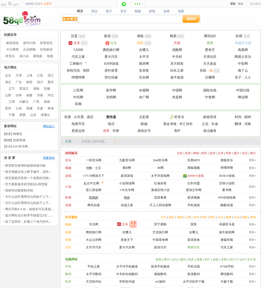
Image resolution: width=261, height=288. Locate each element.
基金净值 (170, 124)
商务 (8, 134)
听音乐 (177, 117)
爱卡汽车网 (127, 247)
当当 (111, 43)
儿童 (188, 217)
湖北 (8, 82)
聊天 (253, 153)
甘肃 (40, 108)
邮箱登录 (210, 117)
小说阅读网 (127, 183)
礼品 (237, 217)
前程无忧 (73, 70)
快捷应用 (10, 34)
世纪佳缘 (111, 77)
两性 (212, 217)
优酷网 (177, 50)
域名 (191, 259)
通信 (172, 217)
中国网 (177, 90)
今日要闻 (12, 49)
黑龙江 (24, 88)
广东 (19, 82)
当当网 (93, 224)
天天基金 (210, 63)
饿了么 (243, 70)
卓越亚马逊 (243, 43)
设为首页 (255, 3)
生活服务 (71, 217)
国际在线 (210, 90)
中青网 (210, 97)
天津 (19, 75)
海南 (47, 101)
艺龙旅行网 (160, 232)
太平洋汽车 (93, 247)
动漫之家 (127, 205)
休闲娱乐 (71, 153)
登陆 (232, 3)
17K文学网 (126, 190)
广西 (36, 101)
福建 (29, 95)
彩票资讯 (46, 43)
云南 (19, 108)
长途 (214, 124)
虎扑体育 (111, 70)
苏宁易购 (160, 224)
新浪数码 (193, 274)
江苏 (40, 75)
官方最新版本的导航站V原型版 (26, 184)
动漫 (68, 205)
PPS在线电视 (227, 197)
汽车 (68, 247)
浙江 (51, 75)
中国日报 (242, 90)
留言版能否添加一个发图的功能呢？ (30, 178)
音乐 (123, 11)
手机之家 (93, 266)
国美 (194, 224)
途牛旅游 (177, 77)
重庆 (51, 82)
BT (243, 259)
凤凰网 (243, 50)
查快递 (111, 117)
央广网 (144, 97)
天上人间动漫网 (160, 205)
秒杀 (84, 43)
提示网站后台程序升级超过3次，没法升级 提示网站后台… (45, 215)
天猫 (177, 43)
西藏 (29, 108)
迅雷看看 (160, 197)
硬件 (167, 259)
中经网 (78, 97)
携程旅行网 (111, 50)
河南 (40, 95)
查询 (253, 217)
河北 (51, 95)
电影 (127, 197)
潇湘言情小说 (160, 190)
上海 (29, 75)
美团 (210, 43)
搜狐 (140, 36)
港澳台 (45, 115)
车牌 (115, 131)
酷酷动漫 (227, 205)
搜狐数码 (160, 274)
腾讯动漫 (93, 205)
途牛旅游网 (227, 232)
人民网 (78, 90)
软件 (68, 281)
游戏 (166, 11)
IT (238, 259)
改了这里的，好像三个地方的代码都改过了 (34, 221)
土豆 (98, 168)
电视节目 (78, 124)
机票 (67, 117)
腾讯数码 (227, 274)
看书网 (226, 190)
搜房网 (144, 63)
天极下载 (227, 281)
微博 (115, 36)
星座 (188, 153)
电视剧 (93, 197)
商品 (94, 11)
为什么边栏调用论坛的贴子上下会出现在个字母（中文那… (45, 196)
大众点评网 (93, 240)
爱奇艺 (210, 50)
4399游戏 (111, 63)
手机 (68, 266)
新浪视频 (193, 197)
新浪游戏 (127, 175)
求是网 (177, 97)
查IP (177, 131)
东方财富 (177, 63)
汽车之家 (78, 56)
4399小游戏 (193, 176)
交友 (180, 153)
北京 (3, 4)
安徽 (47, 88)
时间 (238, 117)
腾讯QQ (210, 36)
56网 (160, 167)
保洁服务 (210, 131)
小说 (68, 186)
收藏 (68, 141)
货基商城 (19, 140)
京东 (74, 43)
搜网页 (191, 19)
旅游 (68, 232)
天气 (163, 217)
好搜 (239, 36)
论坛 (175, 259)
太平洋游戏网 (160, 175)
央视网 (144, 90)
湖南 (36, 88)
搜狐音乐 (227, 160)
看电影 (37, 56)
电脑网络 (71, 259)
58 (211, 70)
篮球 (212, 153)
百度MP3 (193, 160)
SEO (231, 259)
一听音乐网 (93, 160)
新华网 (111, 90)
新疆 (22, 115)
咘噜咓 (17, 134)
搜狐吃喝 (227, 240)
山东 (33, 115)
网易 (173, 36)
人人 (247, 77)
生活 (220, 217)
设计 (207, 259)
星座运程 (78, 131)
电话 (111, 124)
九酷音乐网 (127, 160)
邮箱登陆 (12, 43)
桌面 (216, 259)
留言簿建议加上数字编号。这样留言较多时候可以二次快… (45, 171)
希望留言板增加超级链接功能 (25, 165)
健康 (228, 217)
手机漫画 (193, 205)
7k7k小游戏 (227, 175)
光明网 (111, 97)
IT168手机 (227, 266)
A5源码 (160, 281)
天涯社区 (210, 56)
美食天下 (127, 240)
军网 (78, 104)
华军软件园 (127, 281)
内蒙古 (24, 101)
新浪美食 (193, 240)
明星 (228, 153)
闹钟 (247, 117)
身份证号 (144, 131)
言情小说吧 (227, 183)
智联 (86, 70)
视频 (138, 11)
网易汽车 (193, 247)
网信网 (243, 97)
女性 (196, 217)
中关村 (177, 56)
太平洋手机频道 (127, 266)
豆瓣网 (210, 77)
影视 (246, 36)
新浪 (107, 36)
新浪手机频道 (160, 266)
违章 (106, 131)
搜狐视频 (193, 167)
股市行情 (29, 43)
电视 (50, 56)
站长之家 (177, 70)
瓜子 (238, 77)
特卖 (148, 43)
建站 (183, 259)
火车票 (79, 117)
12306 (78, 50)
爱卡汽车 (111, 56)
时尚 (204, 217)
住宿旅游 (46, 49)
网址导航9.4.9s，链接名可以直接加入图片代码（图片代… (45, 209)
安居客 (144, 70)
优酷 (89, 168)
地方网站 (10, 67)
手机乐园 (193, 266)
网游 (196, 153)
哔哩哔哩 (78, 77)
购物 (68, 224)
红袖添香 (160, 183)
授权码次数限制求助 (19, 190)
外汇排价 (186, 124)
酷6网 (127, 167)
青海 (51, 108)
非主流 (251, 259)
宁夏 (12, 115)
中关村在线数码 (127, 274)
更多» (252, 160)
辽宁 (12, 88)
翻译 (238, 124)
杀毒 (224, 259)
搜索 (199, 259)
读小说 (24, 56)
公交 (205, 124)
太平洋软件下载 (194, 281)
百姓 (203, 70)
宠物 (180, 217)
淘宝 (140, 43)
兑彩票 (144, 117)
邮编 (144, 124)
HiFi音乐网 (20, 146)
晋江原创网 (93, 190)
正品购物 (29, 49)
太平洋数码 (93, 274)
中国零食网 (160, 240)
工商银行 (76, 63)
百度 (74, 36)
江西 (12, 101)
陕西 (29, 82)
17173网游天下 (93, 175)
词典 (247, 124)
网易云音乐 (243, 56)
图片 (109, 11)
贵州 (8, 108)
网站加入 (49, 126)
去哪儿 (144, 50)
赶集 (216, 70)
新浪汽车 (160, 247)
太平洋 (144, 56)
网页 (80, 11)
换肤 (240, 3)
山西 (8, 95)
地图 (181, 11)
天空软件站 (93, 281)
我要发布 (49, 157)
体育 (204, 153)
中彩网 (243, 63)
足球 (220, 153)
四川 (40, 82)
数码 (68, 274)
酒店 (90, 117)
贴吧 (82, 36)
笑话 (245, 153)
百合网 (144, 77)
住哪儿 (127, 232)
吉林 (19, 95)
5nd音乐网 (160, 160)
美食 (68, 240)
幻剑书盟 (193, 183)
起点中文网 (91, 183)
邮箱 (180, 36)
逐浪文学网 (193, 190)
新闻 (152, 11)
